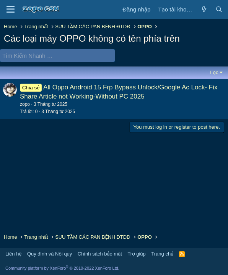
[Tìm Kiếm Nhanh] (57, 55)
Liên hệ (13, 254)
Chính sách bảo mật (100, 254)
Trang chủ (162, 254)
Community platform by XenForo (62, 268)
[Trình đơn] (11, 9)
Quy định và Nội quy (49, 254)
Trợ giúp (136, 254)
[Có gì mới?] (203, 9)
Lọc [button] (214, 72)
